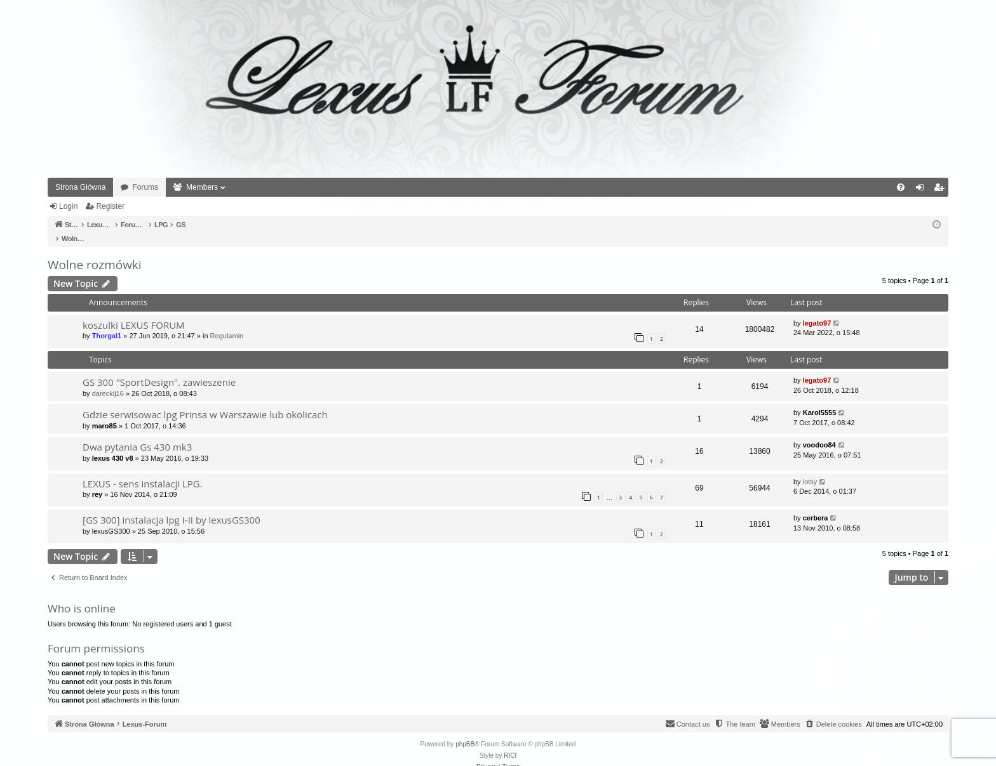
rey (97, 481)
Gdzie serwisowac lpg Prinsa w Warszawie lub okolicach (205, 401)
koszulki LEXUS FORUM (134, 311)
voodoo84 (819, 431)
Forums (145, 187)
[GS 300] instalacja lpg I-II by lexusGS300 (171, 506)
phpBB (464, 730)
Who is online (82, 595)
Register (110, 206)
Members (202, 187)
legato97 (817, 310)
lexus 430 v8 (112, 445)
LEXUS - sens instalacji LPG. (143, 470)
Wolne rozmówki (95, 251)
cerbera (815, 504)
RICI (510, 742)
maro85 (104, 412)
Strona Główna (80, 187)
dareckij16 (108, 380)
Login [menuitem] (922, 190)
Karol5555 (820, 399)
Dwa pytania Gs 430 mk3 (137, 433)
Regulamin (227, 322)
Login (68, 206)
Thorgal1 (106, 322)
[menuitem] (900, 187)
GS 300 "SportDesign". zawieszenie (159, 368)
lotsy (810, 468)
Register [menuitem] (941, 190)
